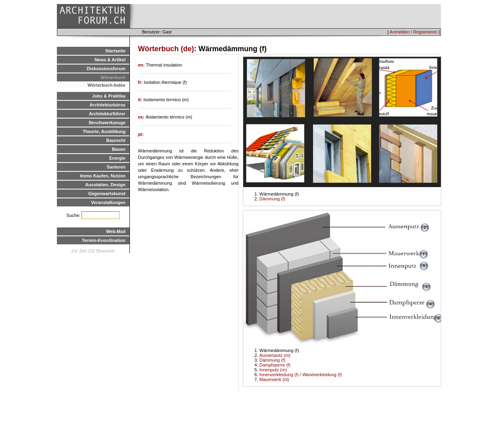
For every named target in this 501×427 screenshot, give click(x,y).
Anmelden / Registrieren (413, 31)
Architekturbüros (107, 104)
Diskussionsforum (106, 68)
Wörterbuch (112, 77)
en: (142, 64)
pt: (141, 134)
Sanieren (116, 167)
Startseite (115, 50)
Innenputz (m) (273, 369)
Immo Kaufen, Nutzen (102, 175)
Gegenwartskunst (106, 193)
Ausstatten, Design (105, 184)
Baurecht (115, 140)
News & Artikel (109, 59)
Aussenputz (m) (274, 355)
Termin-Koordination (103, 240)
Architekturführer (107, 113)
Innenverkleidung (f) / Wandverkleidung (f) (300, 374)
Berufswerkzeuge (107, 122)
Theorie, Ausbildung (104, 131)
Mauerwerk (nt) (274, 379)
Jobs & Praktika (108, 96)
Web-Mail (115, 231)
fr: (141, 82)
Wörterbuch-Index (106, 85)
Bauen (118, 149)
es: (142, 117)
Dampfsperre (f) (274, 364)
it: (140, 99)
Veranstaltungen (108, 202)
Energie (117, 158)
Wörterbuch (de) (166, 49)
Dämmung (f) (272, 198)
